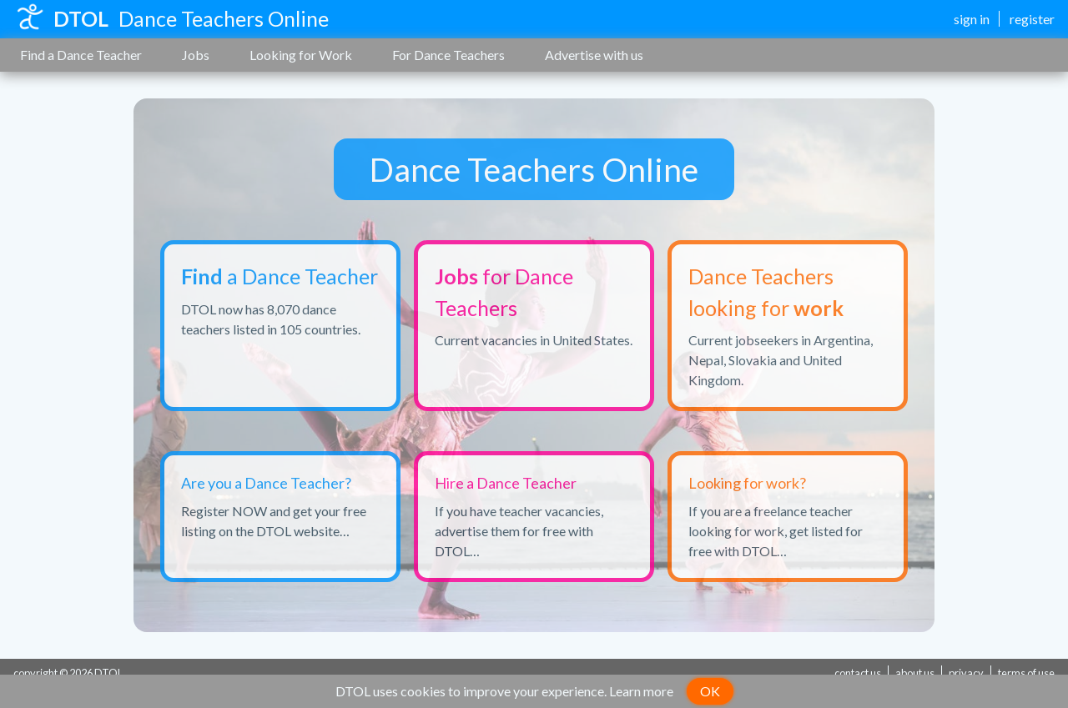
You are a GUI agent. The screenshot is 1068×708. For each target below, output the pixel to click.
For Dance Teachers (448, 55)
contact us (857, 673)
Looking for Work (300, 55)
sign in (972, 19)
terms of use (1026, 673)
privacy (966, 673)
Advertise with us (594, 55)
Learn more (641, 691)
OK (710, 691)
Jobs (195, 55)
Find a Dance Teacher (81, 55)
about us (914, 673)
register (1032, 19)
